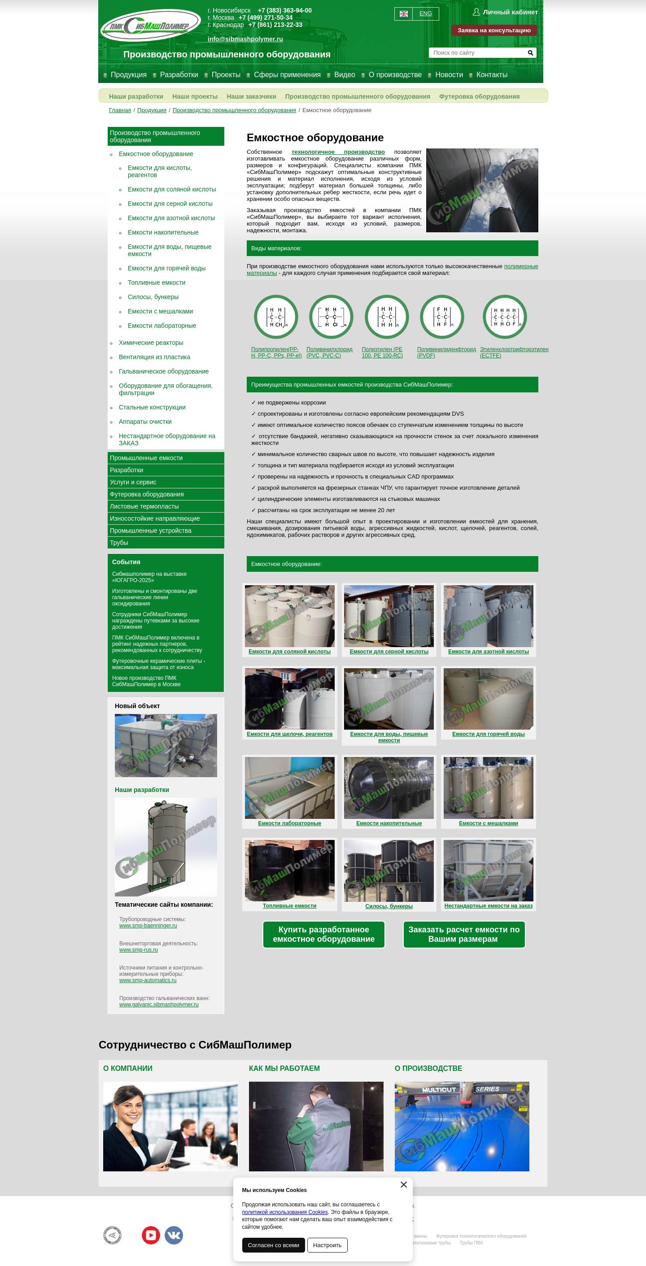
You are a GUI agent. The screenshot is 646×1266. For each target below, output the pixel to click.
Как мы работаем (284, 1068)
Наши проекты (195, 96)
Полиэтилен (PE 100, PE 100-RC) (387, 325)
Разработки (179, 74)
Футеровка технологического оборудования (481, 1236)
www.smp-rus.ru (138, 950)
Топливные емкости (156, 282)
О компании (128, 1068)
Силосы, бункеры (153, 296)
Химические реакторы (151, 342)
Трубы (119, 542)
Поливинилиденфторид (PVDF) (446, 325)
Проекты (226, 74)
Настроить (328, 1245)
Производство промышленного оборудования (358, 96)
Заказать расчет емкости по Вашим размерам (464, 934)
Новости (449, 74)
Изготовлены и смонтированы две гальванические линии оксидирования (154, 597)
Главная (120, 110)
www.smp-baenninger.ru (148, 925)
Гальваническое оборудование (164, 371)
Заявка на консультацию (494, 30)
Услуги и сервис (133, 482)
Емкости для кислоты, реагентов (160, 171)
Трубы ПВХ (471, 1242)
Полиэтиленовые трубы (425, 1242)
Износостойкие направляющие (155, 518)
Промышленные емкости (146, 457)
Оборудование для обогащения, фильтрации (166, 389)
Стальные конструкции (152, 407)
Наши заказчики (251, 96)
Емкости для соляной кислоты (172, 189)
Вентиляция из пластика (154, 357)
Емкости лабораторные (162, 325)
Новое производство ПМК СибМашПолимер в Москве (146, 681)
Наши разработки (136, 96)
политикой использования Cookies (285, 1212)
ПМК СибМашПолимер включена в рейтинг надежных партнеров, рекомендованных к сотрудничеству (157, 644)
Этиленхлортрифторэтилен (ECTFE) (514, 325)
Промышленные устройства (151, 530)
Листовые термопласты (144, 506)
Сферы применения (287, 74)
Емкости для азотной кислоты (171, 218)
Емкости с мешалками (160, 311)
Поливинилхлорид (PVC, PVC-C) (331, 325)
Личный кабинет (510, 12)
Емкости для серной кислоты (170, 203)
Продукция (129, 74)
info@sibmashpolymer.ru (245, 39)
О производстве (395, 74)
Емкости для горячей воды (167, 268)
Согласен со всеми (274, 1245)
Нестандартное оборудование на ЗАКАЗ (167, 439)
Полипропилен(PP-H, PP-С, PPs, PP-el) (276, 325)
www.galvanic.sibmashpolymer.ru (159, 1004)
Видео (344, 74)
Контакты (491, 74)
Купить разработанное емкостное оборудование (324, 934)
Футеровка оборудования (479, 96)
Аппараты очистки (145, 421)
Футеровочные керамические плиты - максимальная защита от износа (158, 664)
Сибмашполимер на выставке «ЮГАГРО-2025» (149, 577)
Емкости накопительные (163, 232)
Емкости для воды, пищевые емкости (170, 250)
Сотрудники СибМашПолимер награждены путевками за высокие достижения (156, 620)
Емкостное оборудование (336, 110)
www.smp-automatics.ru (147, 980)
